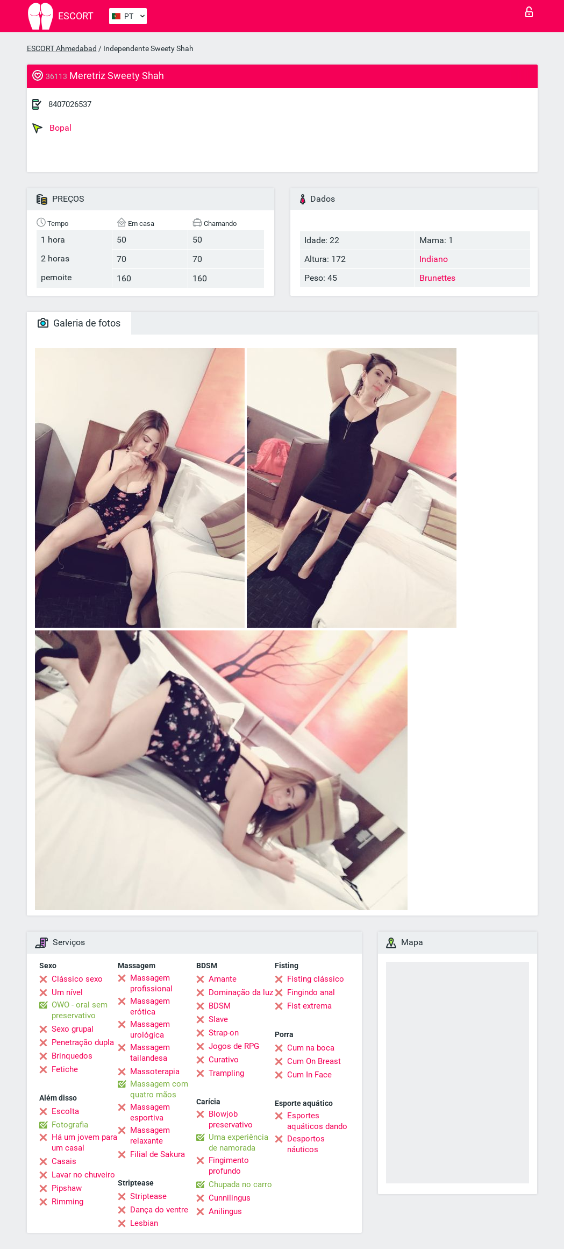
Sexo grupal (73, 1029)
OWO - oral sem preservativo (80, 1010)
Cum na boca (310, 1048)
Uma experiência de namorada (238, 1142)
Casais (64, 1161)
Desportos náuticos (306, 1144)
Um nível (67, 992)
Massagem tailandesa (150, 1052)
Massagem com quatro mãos (159, 1089)
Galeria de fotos (79, 323)
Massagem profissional (151, 983)
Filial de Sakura (157, 1154)
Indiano (433, 259)
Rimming (67, 1202)
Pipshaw (67, 1188)
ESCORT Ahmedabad (62, 48)
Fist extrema (309, 1006)
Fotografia (70, 1125)
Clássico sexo (77, 979)
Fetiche (65, 1069)
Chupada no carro (240, 1184)
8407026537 (69, 104)
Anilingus (225, 1211)
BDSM (220, 1006)
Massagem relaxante (150, 1135)
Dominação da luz (241, 992)
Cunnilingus (230, 1198)
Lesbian (144, 1223)
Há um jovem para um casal (84, 1142)
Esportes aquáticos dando (317, 1121)
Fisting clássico (315, 979)
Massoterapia (155, 1071)
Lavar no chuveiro (83, 1175)
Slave (218, 1019)
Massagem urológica (150, 1029)
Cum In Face (309, 1075)
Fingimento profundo (229, 1165)
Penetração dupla (83, 1042)
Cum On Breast (314, 1061)
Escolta (65, 1111)
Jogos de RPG (234, 1046)
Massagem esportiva (150, 1112)
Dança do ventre (159, 1210)
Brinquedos (72, 1056)
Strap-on (224, 1033)
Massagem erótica (150, 1006)
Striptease (148, 1196)
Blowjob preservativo (231, 1119)
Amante (223, 979)
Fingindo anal (311, 992)
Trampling (226, 1073)
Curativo (224, 1060)
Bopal (52, 128)
